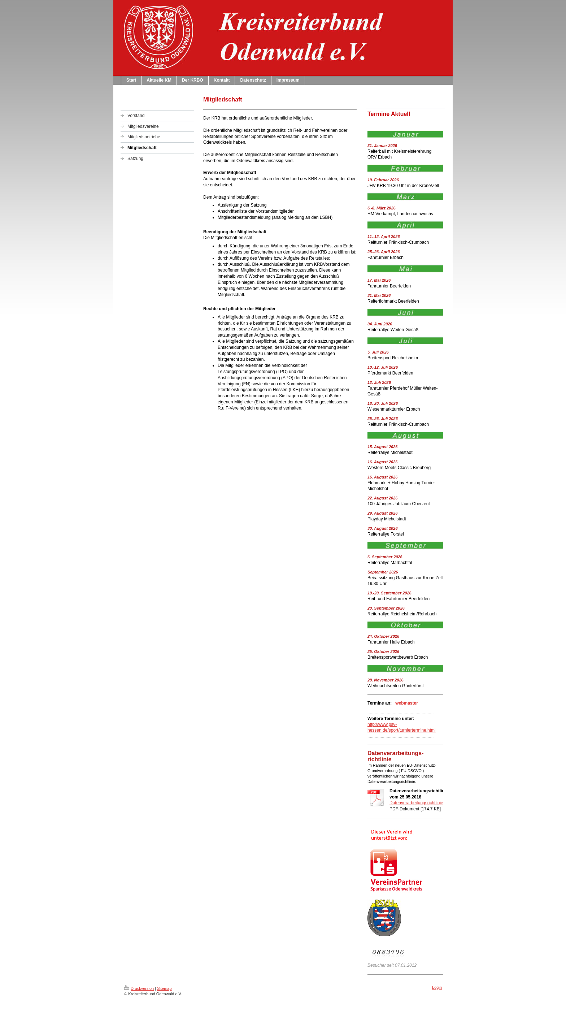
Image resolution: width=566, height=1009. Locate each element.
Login (437, 987)
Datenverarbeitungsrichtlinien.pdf (421, 802)
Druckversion (139, 988)
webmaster (406, 703)
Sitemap (164, 988)
